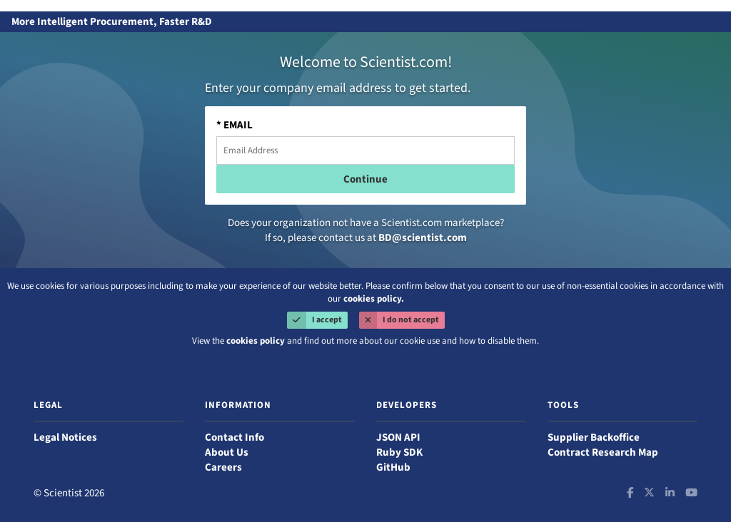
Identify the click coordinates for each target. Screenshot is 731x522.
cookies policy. (373, 298)
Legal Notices (65, 437)
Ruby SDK (399, 452)
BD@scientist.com (422, 237)
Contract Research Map (603, 452)
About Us (226, 452)
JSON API (398, 437)
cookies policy (255, 340)
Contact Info (234, 437)
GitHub (393, 467)
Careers (223, 467)
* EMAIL (234, 125)
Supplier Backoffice (594, 437)
